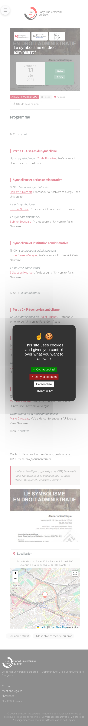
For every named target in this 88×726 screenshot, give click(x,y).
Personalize (44, 384)
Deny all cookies (44, 376)
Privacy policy (44, 390)
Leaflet (42, 627)
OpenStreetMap (59, 627)
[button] (15, 573)
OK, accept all (44, 369)
